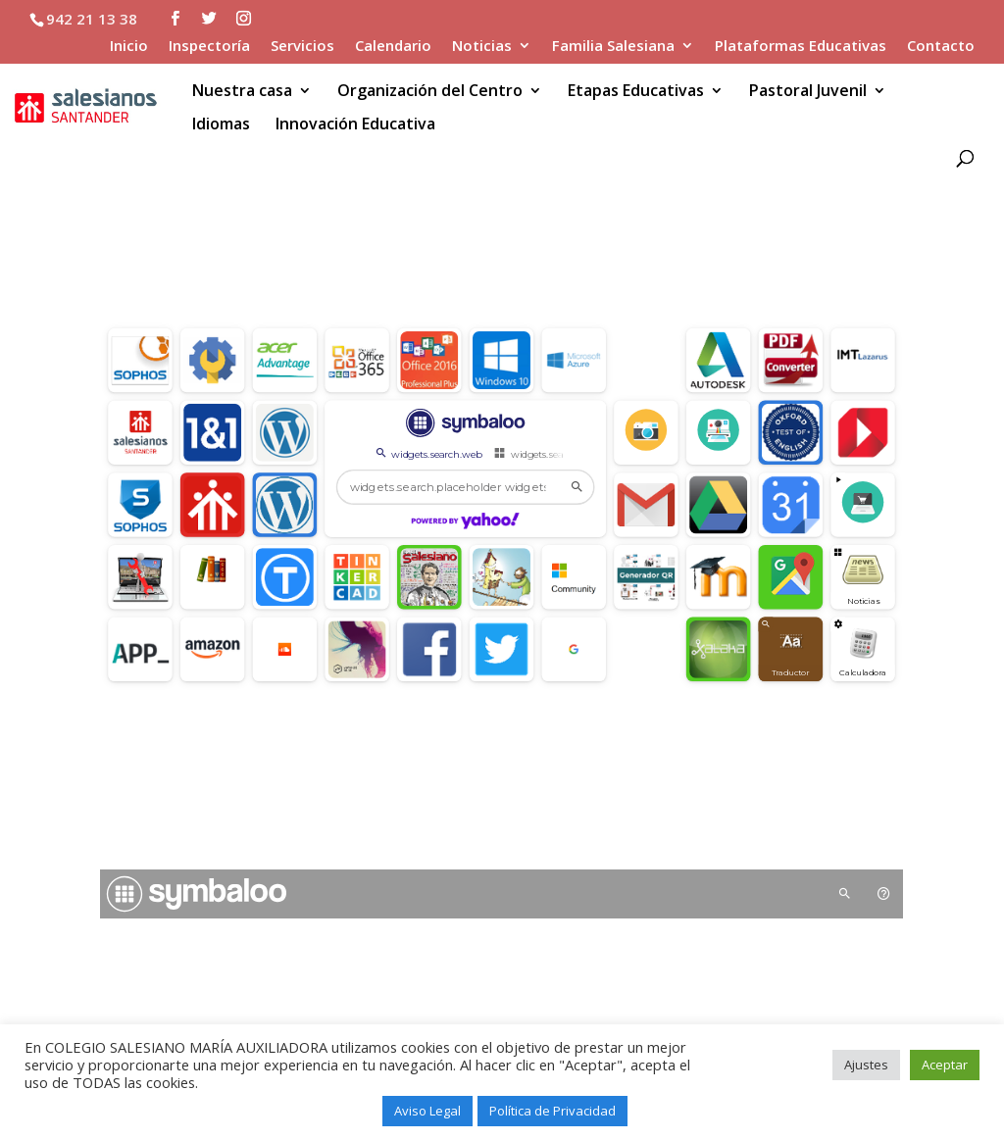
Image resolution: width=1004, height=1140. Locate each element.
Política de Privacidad (552, 1110)
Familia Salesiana (613, 46)
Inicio (129, 46)
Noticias (482, 46)
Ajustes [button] (866, 1064)
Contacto (941, 46)
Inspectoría (209, 46)
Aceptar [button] (945, 1064)
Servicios (302, 46)
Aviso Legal (427, 1110)
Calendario (393, 46)
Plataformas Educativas (800, 46)
